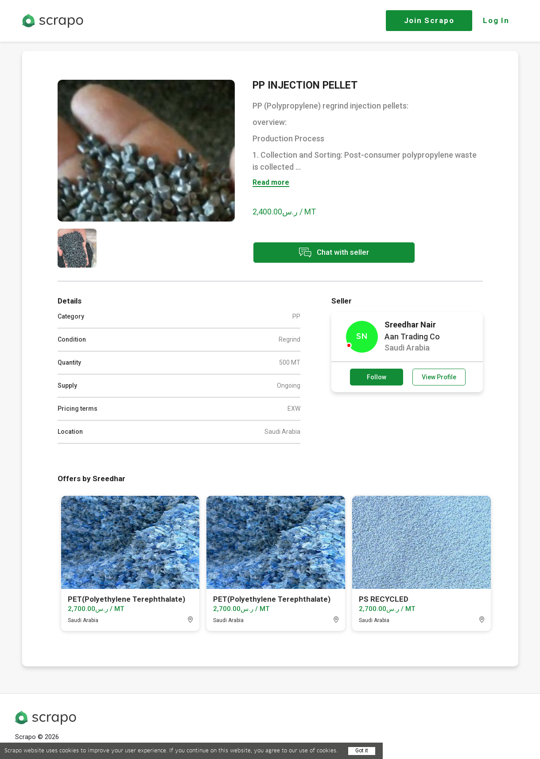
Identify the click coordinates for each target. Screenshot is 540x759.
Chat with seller (331, 253)
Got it (361, 750)
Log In (496, 20)
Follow (376, 377)
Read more (271, 183)
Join (429, 20)
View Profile (439, 377)
